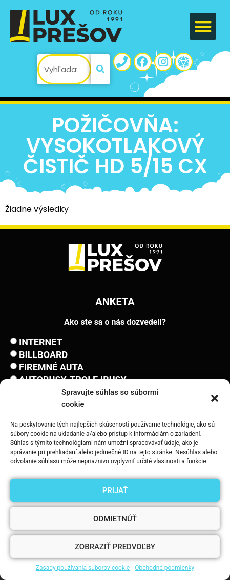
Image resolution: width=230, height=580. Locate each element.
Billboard (43, 354)
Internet (40, 342)
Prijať (115, 490)
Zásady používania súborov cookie (83, 567)
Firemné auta (51, 367)
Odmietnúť (115, 518)
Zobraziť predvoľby (115, 546)
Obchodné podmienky (164, 567)
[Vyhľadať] (100, 69)
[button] (215, 398)
